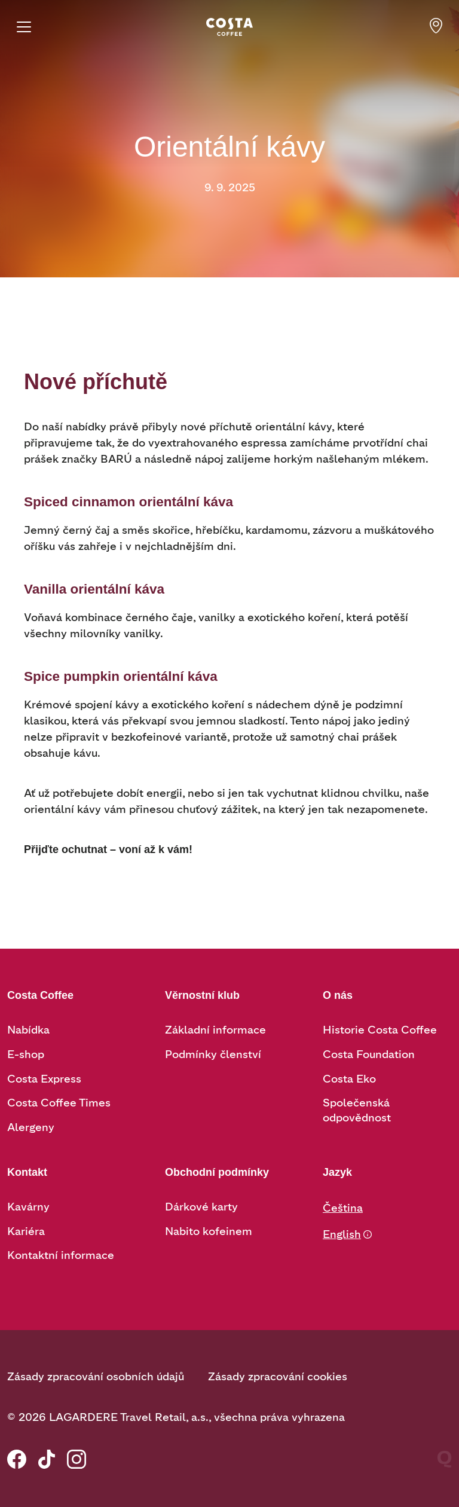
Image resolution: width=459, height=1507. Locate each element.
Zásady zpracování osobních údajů (95, 1376)
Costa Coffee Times (59, 1102)
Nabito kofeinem (208, 1231)
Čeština (343, 1208)
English (342, 1234)
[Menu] (24, 27)
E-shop (25, 1054)
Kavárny (28, 1206)
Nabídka (28, 1030)
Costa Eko (349, 1079)
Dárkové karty (201, 1206)
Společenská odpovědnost (357, 1110)
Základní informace (215, 1030)
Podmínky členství (213, 1054)
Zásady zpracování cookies (277, 1376)
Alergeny (30, 1127)
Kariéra (26, 1231)
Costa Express (44, 1079)
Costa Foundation (369, 1054)
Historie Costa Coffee (380, 1030)
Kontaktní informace (60, 1255)
